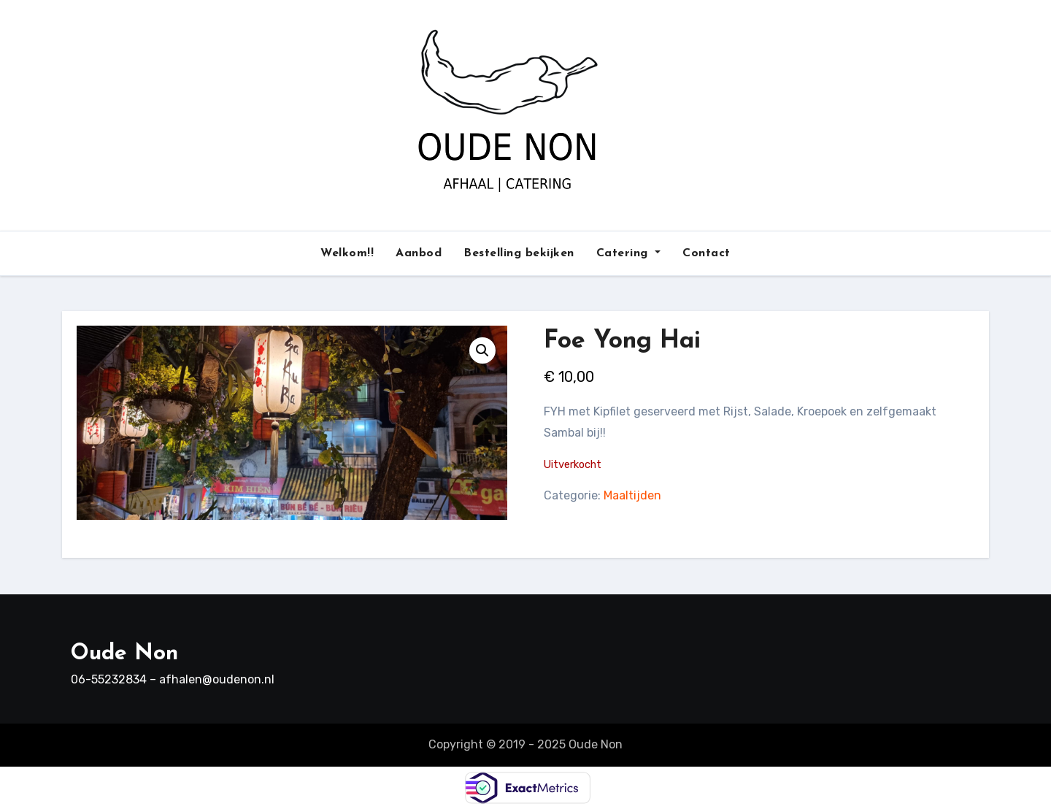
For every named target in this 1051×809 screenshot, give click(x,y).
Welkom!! (347, 253)
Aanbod (419, 253)
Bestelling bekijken (518, 253)
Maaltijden (632, 495)
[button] (482, 350)
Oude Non (124, 654)
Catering (628, 253)
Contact (706, 253)
